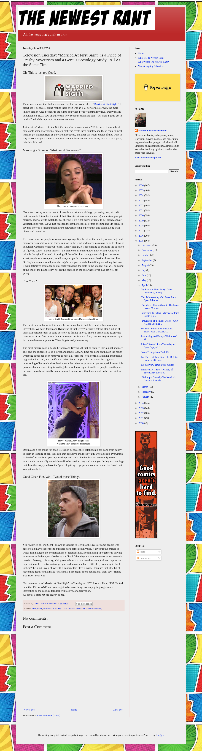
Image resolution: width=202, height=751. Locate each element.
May (144, 280)
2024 (141, 195)
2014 (141, 403)
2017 (141, 230)
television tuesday (94, 608)
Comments (143, 558)
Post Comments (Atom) (48, 715)
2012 (141, 413)
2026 (141, 185)
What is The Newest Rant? (151, 57)
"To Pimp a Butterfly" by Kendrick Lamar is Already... (158, 379)
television (80, 608)
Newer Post (29, 709)
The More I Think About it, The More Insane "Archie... (160, 307)
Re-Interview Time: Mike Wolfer (157, 365)
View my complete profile (148, 157)
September (147, 260)
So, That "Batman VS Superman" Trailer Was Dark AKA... (157, 330)
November (147, 250)
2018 (141, 225)
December (147, 245)
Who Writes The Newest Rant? (153, 62)
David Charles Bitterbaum (152, 130)
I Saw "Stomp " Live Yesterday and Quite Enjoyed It (158, 346)
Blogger (160, 735)
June (144, 275)
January (146, 396)
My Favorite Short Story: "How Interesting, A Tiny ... (157, 291)
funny (39, 608)
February (146, 392)
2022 (141, 205)
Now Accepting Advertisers (151, 66)
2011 (141, 418)
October (146, 255)
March (145, 387)
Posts (141, 552)
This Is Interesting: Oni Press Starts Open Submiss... (158, 299)
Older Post (118, 709)
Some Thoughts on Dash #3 (154, 352)
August (145, 265)
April (144, 285)
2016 (141, 235)
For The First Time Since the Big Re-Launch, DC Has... (159, 358)
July (144, 270)
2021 (141, 210)
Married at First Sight (105, 103)
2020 (141, 215)
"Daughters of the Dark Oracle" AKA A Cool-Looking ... (159, 322)
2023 (141, 200)
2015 (141, 240)
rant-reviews (69, 608)
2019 (141, 220)
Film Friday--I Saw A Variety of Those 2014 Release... (157, 371)
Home (74, 709)
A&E (33, 608)
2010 (141, 423)
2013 (141, 408)
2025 (141, 190)
